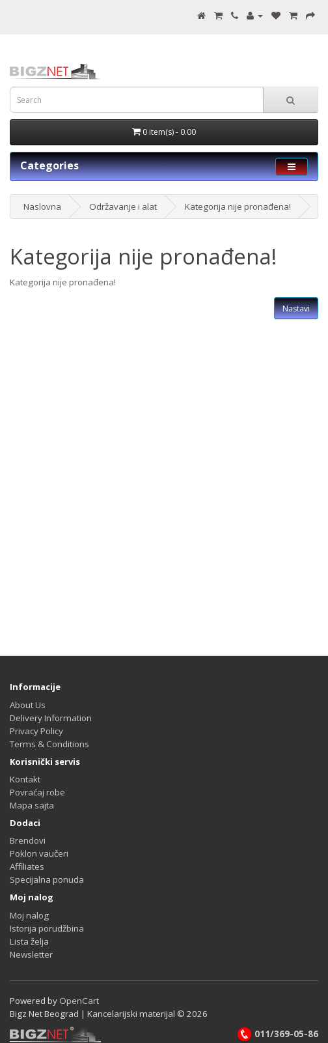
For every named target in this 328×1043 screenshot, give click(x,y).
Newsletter (31, 954)
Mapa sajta (32, 805)
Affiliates (27, 866)
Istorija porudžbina (47, 928)
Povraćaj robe (37, 792)
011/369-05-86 (277, 1034)
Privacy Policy (36, 731)
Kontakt (25, 779)
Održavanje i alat (123, 206)
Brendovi (28, 840)
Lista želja (29, 941)
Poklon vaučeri (39, 853)
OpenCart (79, 1001)
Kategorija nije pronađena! (238, 206)
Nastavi (296, 308)
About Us (28, 705)
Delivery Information (51, 718)
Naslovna (42, 206)
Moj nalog (29, 915)
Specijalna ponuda (47, 879)
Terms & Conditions (49, 744)
